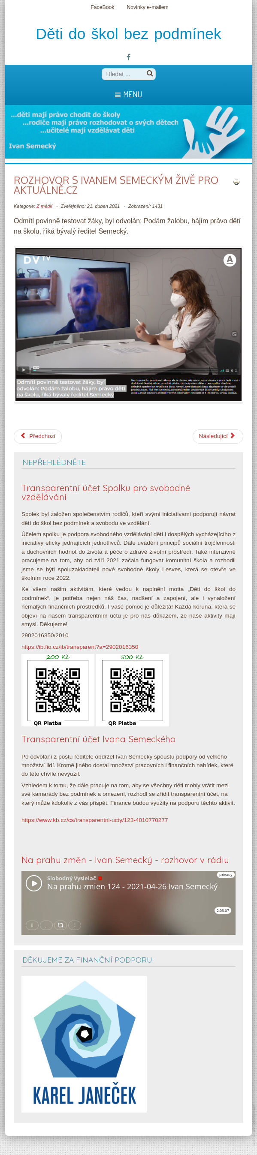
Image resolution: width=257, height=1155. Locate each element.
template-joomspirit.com (255, 1125)
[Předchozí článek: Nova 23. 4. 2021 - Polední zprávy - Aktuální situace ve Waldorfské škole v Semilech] (38, 436)
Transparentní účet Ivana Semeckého (98, 739)
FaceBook (102, 7)
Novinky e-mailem (147, 7)
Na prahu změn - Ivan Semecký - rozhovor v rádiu (125, 860)
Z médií (44, 206)
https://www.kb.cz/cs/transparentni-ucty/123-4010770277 (94, 820)
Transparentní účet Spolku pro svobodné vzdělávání (105, 492)
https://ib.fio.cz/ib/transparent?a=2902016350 (79, 647)
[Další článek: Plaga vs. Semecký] (218, 436)
